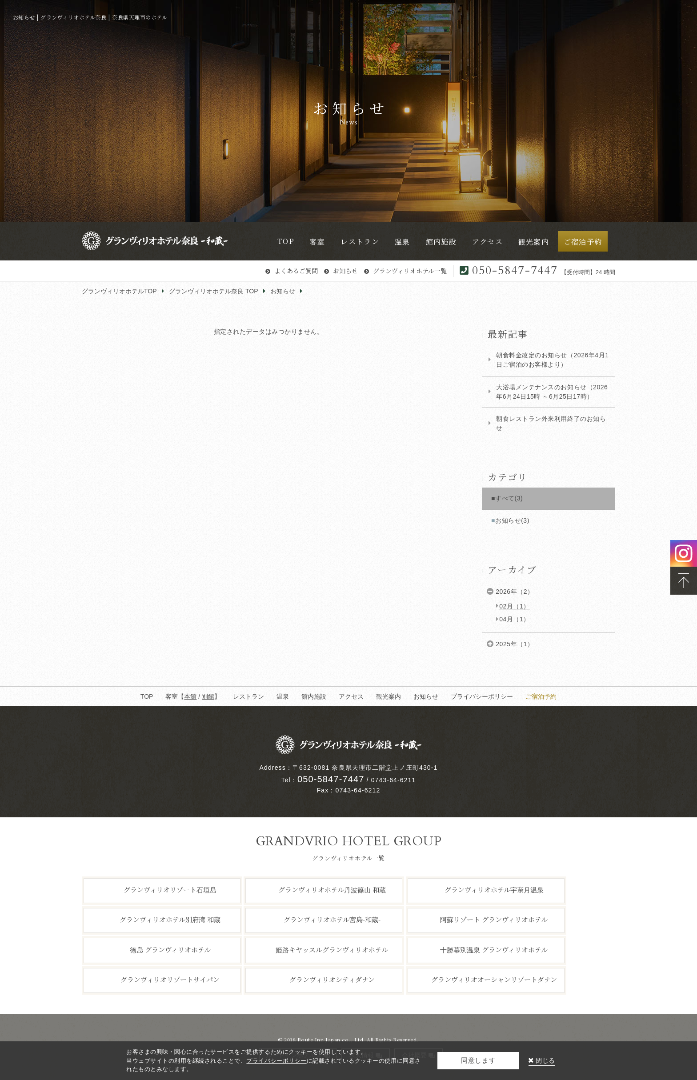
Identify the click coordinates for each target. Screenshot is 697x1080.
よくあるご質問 (296, 270)
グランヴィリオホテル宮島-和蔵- (332, 919)
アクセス (351, 696)
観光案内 (388, 696)
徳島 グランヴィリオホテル (170, 949)
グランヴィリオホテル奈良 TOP (213, 291)
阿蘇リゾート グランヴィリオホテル (494, 919)
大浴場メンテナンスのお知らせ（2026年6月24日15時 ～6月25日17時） (552, 392)
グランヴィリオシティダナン (332, 979)
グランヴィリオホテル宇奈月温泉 (494, 889)
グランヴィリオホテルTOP (119, 291)
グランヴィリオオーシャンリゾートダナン (494, 979)
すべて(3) (509, 498)
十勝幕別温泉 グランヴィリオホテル (494, 949)
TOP (146, 696)
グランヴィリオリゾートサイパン (170, 979)
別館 (208, 696)
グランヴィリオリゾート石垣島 (170, 889)
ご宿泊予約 (541, 696)
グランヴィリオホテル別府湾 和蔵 (170, 919)
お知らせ (345, 270)
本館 (190, 696)
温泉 (282, 696)
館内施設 (313, 696)
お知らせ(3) (512, 520)
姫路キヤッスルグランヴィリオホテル (332, 949)
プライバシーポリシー (482, 696)
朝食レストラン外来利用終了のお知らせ (551, 423)
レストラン (248, 696)
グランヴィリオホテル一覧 (410, 270)
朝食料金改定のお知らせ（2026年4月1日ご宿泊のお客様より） (552, 360)
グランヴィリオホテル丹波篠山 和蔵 (332, 889)
